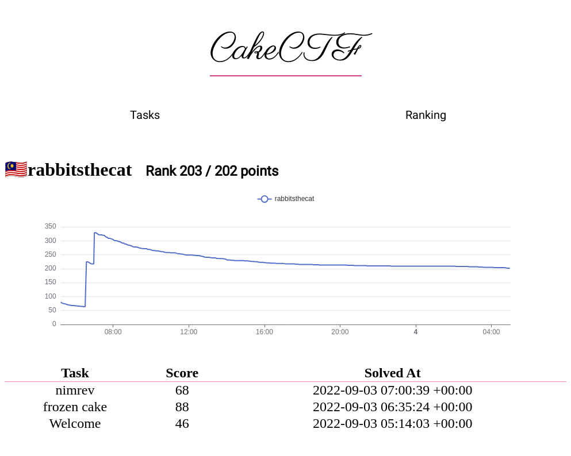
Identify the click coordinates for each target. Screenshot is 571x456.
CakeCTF (286, 50)
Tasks (145, 115)
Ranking (425, 115)
